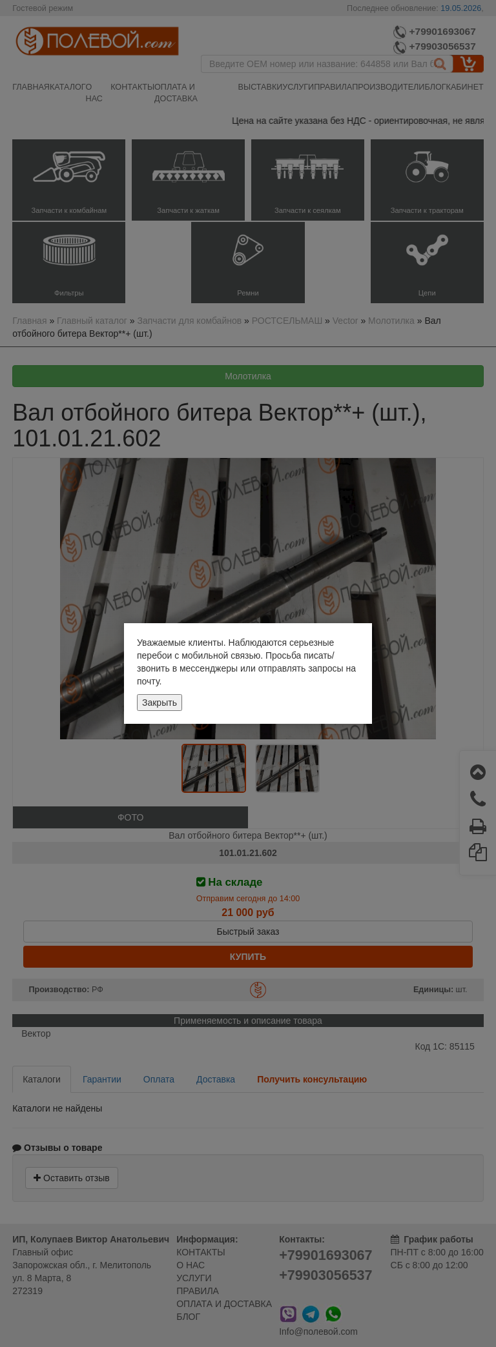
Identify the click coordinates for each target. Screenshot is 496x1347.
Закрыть (159, 702)
